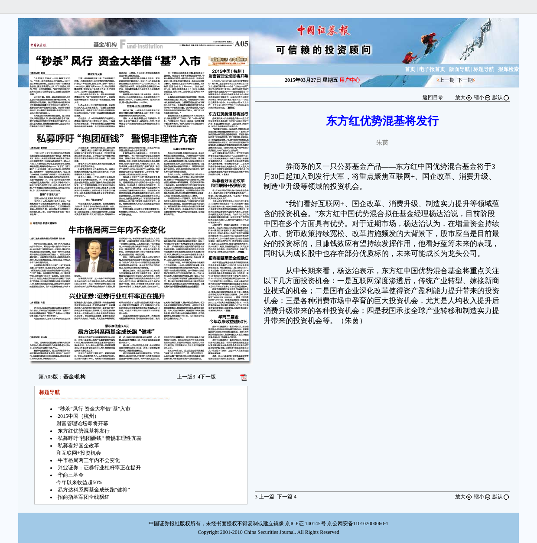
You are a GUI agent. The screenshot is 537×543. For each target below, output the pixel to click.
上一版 (186, 377)
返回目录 (433, 97)
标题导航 (483, 69)
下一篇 (286, 497)
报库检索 (508, 69)
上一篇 (264, 497)
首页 (410, 69)
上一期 (447, 80)
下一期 (465, 80)
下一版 (207, 377)
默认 (501, 97)
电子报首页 (432, 69)
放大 (463, 97)
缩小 (482, 97)
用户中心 (349, 80)
